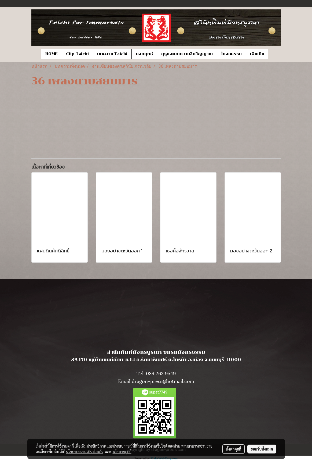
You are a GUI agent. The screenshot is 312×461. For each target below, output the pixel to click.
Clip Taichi (77, 54)
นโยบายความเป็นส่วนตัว (84, 451)
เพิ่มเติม (257, 54)
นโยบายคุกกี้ (122, 451)
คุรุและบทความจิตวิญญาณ (187, 54)
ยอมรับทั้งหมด (262, 448)
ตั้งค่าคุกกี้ (233, 448)
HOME (51, 54)
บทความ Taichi (112, 54)
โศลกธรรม (231, 54)
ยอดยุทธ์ (144, 54)
